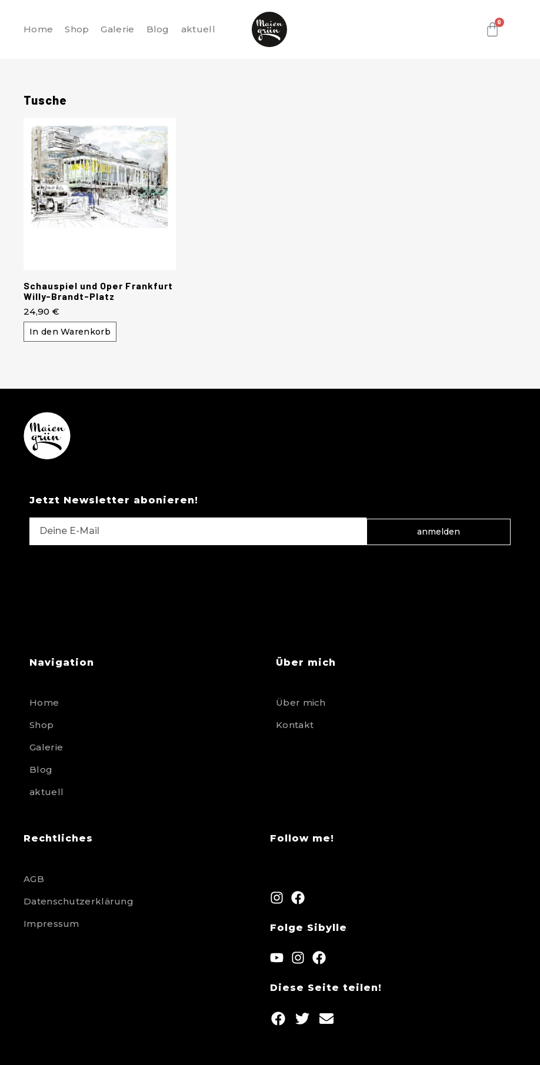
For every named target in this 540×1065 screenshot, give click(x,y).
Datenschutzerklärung (79, 901)
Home (38, 29)
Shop (77, 29)
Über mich (301, 702)
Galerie (117, 29)
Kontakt (295, 724)
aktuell (198, 29)
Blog (157, 29)
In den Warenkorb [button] (70, 331)
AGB (34, 878)
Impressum (51, 923)
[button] (278, 1019)
